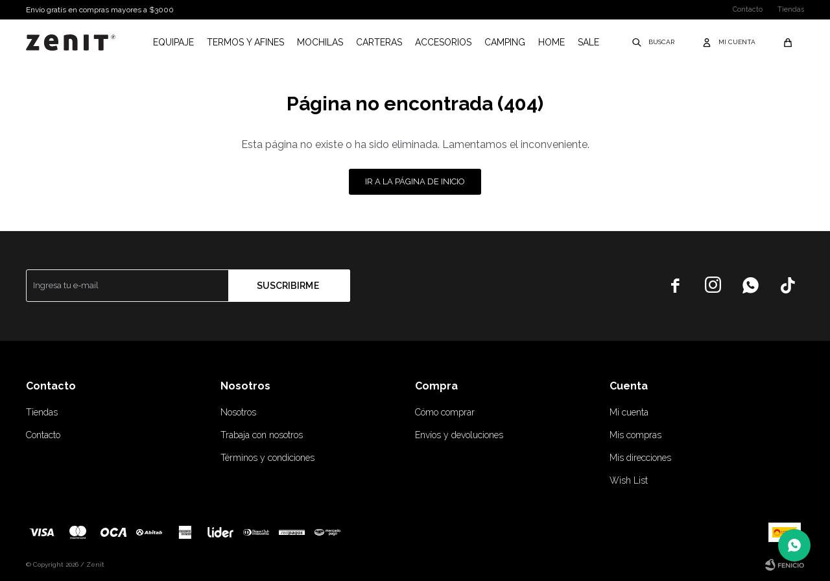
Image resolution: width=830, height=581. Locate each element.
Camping (504, 42)
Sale (588, 42)
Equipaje (173, 42)
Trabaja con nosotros (261, 435)
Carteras (379, 42)
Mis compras (635, 435)
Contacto (748, 9)
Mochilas (320, 42)
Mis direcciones (640, 457)
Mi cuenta (629, 412)
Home (551, 42)
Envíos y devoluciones (459, 435)
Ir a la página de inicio (415, 181)
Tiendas (790, 9)
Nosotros (238, 412)
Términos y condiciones (267, 457)
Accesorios (443, 42)
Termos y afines (245, 42)
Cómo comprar (445, 412)
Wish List (629, 480)
